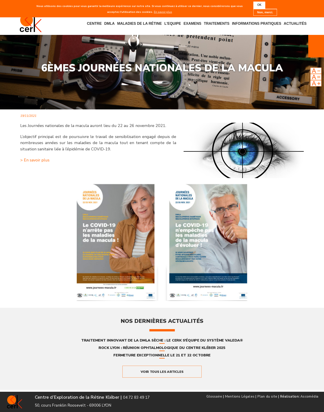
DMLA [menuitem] (109, 23)
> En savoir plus (35, 160)
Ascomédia (309, 396)
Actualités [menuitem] (295, 23)
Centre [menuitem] (94, 23)
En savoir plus (163, 12)
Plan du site (267, 396)
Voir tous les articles (162, 371)
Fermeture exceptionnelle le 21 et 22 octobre (161, 355)
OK (259, 5)
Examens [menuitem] (192, 23)
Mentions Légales (239, 396)
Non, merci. (265, 12)
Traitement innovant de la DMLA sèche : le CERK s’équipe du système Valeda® (162, 340)
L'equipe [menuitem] (172, 23)
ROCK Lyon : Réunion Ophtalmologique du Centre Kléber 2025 (162, 348)
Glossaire (214, 396)
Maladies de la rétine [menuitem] (139, 23)
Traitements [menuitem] (217, 23)
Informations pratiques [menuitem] (256, 23)
